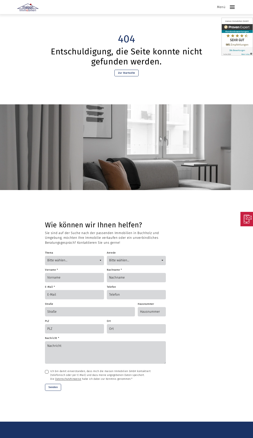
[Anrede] (136, 260)
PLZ (47, 321)
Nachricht (52, 338)
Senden (53, 387)
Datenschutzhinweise (68, 378)
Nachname (114, 269)
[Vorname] (74, 277)
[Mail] (74, 294)
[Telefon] (136, 294)
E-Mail (50, 286)
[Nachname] (136, 277)
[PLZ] (74, 328)
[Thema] (74, 260)
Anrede (111, 252)
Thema (49, 252)
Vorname (51, 269)
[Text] (105, 352)
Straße (49, 303)
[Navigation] (232, 7)
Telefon (111, 286)
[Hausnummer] (152, 311)
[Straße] (90, 311)
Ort (109, 321)
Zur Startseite (126, 72)
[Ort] (136, 328)
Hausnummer (146, 303)
